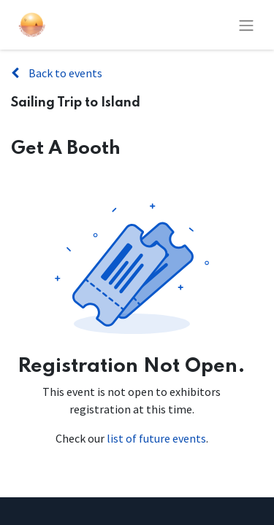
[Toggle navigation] (246, 24)
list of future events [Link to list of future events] (156, 438)
